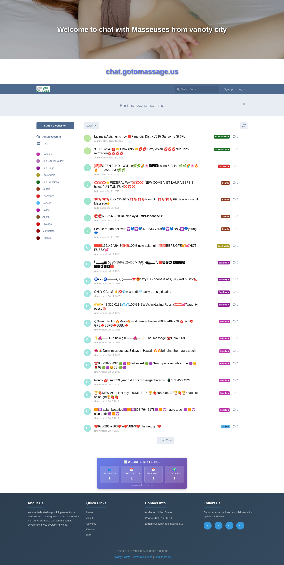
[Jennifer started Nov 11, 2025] (87, 138)
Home (89, 512)
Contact (90, 529)
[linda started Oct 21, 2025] (87, 167)
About (89, 518)
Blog (89, 534)
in (229, 525)
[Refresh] (244, 125)
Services (91, 523)
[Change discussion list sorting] (91, 125)
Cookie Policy (163, 556)
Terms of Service (142, 556)
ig (240, 525)
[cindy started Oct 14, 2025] (87, 247)
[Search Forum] (197, 89)
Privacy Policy (121, 556)
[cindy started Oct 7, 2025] (87, 382)
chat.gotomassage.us (142, 71)
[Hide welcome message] (244, 103)
